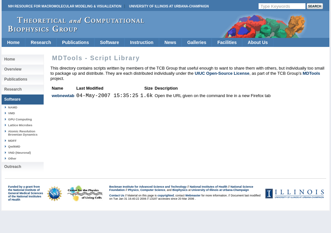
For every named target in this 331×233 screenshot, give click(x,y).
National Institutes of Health (208, 186)
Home (13, 42)
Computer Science (152, 190)
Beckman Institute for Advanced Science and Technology (148, 186)
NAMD (12, 107)
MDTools (311, 73)
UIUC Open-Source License (222, 73)
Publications (75, 42)
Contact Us (116, 195)
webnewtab (63, 95)
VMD (11, 113)
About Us (258, 42)
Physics (133, 190)
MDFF (12, 140)
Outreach (12, 166)
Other (12, 158)
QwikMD (14, 146)
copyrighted (165, 195)
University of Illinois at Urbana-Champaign (169, 6)
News (170, 42)
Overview (12, 69)
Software (109, 42)
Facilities (227, 42)
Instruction (141, 42)
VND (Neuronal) (19, 152)
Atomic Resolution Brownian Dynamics (22, 132)
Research (41, 42)
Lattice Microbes (20, 125)
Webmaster (192, 195)
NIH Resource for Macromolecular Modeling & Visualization (64, 6)
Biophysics (179, 190)
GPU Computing (20, 119)
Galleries (196, 42)
